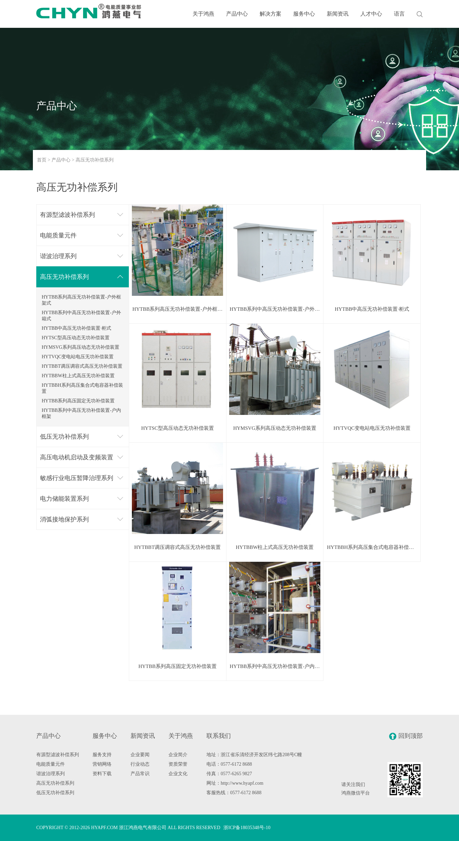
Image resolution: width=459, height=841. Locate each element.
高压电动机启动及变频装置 (76, 457)
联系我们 (218, 735)
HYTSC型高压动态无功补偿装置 (75, 337)
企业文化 (177, 773)
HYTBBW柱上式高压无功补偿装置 (78, 375)
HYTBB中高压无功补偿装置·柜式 (76, 328)
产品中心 (237, 14)
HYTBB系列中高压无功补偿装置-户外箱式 (81, 315)
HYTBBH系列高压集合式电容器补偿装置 (82, 388)
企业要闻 (140, 754)
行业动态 (140, 764)
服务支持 (102, 754)
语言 (399, 14)
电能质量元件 (58, 235)
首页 (41, 160)
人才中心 (371, 14)
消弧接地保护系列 (64, 519)
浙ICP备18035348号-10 (246, 827)
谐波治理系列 (58, 256)
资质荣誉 (177, 764)
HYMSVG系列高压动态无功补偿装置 (80, 347)
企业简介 (177, 754)
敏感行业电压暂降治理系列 (76, 478)
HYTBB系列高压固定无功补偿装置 (78, 400)
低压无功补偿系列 (64, 436)
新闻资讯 (337, 14)
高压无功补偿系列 (64, 276)
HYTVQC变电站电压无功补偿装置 (78, 356)
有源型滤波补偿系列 (67, 214)
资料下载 (102, 773)
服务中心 (304, 14)
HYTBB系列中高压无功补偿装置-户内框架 (81, 413)
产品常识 (140, 773)
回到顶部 (406, 736)
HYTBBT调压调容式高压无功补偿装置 (82, 366)
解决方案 (270, 14)
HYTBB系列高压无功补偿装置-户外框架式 (81, 300)
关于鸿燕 (203, 14)
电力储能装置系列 (64, 498)
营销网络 (102, 764)
